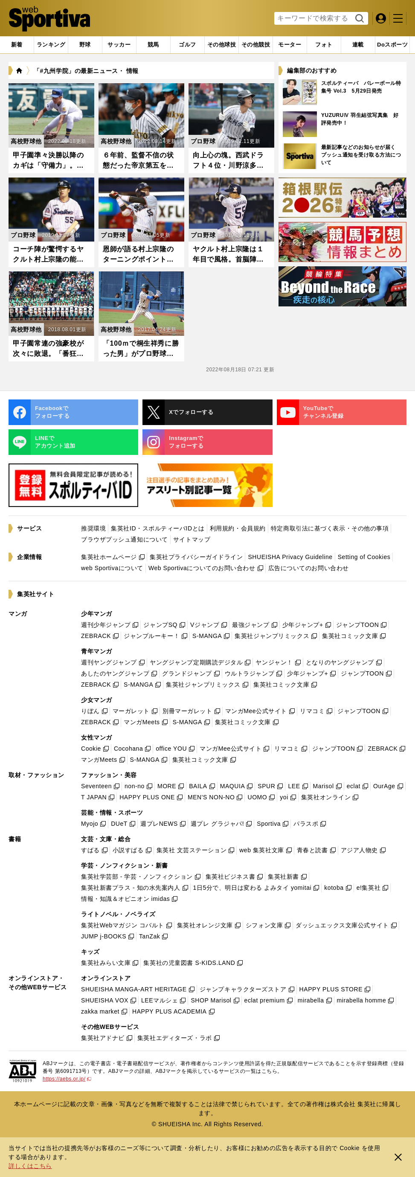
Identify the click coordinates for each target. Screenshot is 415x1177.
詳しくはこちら (30, 1165)
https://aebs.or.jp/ (67, 1079)
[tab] (85, 44)
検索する (358, 19)
